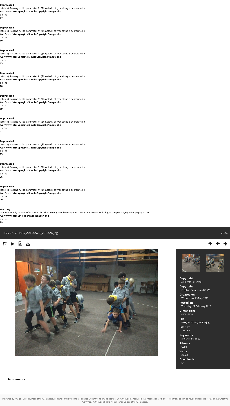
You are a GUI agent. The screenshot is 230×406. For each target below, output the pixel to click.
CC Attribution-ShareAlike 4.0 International (138, 398)
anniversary (187, 338)
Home (6, 233)
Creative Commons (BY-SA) (195, 290)
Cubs (14, 233)
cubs (197, 338)
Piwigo (18, 398)
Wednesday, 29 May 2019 (194, 298)
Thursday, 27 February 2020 (196, 306)
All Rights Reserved (191, 281)
